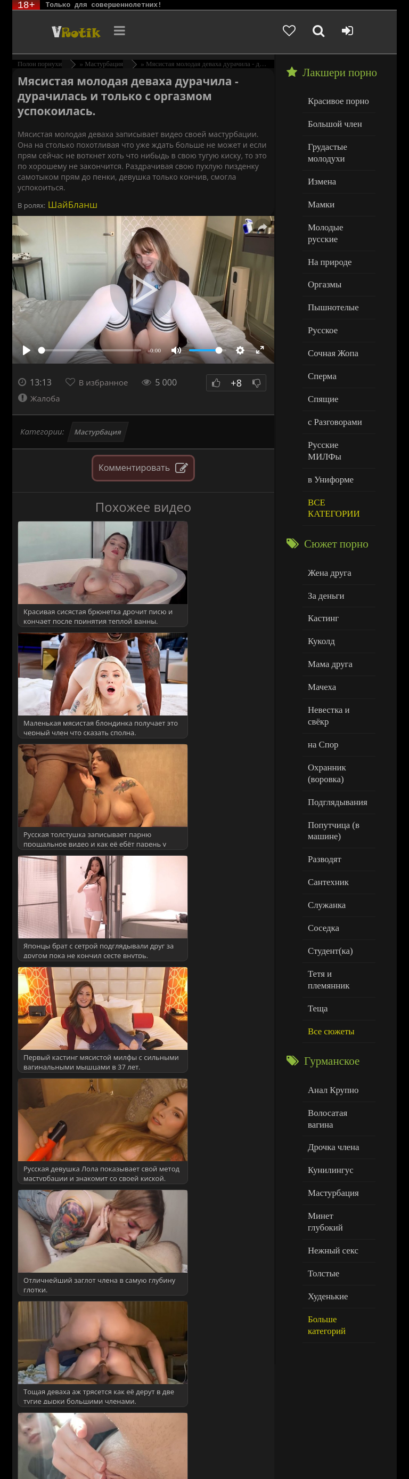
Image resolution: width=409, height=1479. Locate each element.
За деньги (324, 546)
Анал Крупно (331, 991)
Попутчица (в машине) (331, 756)
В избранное (106, 382)
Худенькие (325, 1164)
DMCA (215, 1443)
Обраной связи (220, 1459)
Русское (321, 305)
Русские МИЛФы (337, 413)
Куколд (320, 589)
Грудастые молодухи (325, 149)
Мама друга (328, 611)
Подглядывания (334, 729)
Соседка (322, 847)
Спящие (321, 370)
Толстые (322, 1142)
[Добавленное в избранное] (305, 32)
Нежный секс (330, 1121)
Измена (320, 176)
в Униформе (328, 435)
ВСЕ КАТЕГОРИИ (331, 462)
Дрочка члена (331, 1035)
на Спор (322, 676)
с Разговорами (332, 392)
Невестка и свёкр (337, 654)
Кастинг (322, 568)
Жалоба (40, 398)
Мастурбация (98, 432)
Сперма (320, 348)
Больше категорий (339, 1185)
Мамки (320, 198)
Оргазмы (323, 262)
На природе (327, 241)
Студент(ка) (328, 869)
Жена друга (327, 524)
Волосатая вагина (337, 1013)
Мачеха (320, 633)
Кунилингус (328, 1056)
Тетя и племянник (338, 891)
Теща (316, 913)
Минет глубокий (336, 1099)
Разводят (323, 783)
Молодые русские (338, 219)
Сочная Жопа (330, 327)
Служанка (325, 826)
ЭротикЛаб (40, 1443)
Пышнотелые (330, 284)
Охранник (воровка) (325, 702)
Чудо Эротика (64, 32)
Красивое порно (335, 101)
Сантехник (326, 804)
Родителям (94, 1451)
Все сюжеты (328, 934)
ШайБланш (71, 204)
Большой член (332, 122)
